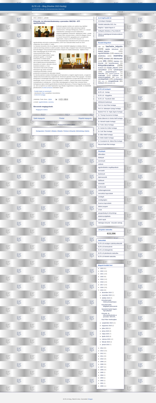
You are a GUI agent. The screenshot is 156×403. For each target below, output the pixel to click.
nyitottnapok (118, 70)
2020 (102, 276)
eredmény (102, 56)
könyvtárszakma (106, 65)
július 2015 (105, 328)
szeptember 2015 (107, 323)
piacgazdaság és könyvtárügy (107, 213)
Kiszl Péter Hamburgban (109, 319)
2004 (102, 375)
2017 (102, 285)
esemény (51, 102)
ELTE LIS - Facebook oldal (106, 99)
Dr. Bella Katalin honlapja (106, 138)
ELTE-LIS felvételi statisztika (107, 256)
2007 (102, 367)
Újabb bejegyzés (39, 118)
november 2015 (107, 295)
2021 (102, 274)
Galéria (87, 131)
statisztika (101, 73)
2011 (102, 356)
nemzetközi (102, 70)
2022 (102, 271)
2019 (102, 279)
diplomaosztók (102, 177)
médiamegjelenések (104, 190)
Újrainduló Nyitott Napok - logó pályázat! (109, 310)
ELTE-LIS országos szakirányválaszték (110, 243)
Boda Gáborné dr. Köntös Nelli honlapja (110, 118)
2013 (102, 351)
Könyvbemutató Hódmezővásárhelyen (109, 301)
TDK (99, 46)
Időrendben (101, 154)
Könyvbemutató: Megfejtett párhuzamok (109, 305)
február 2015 (106, 342)
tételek (117, 77)
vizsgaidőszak (113, 81)
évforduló (110, 83)
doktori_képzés (103, 51)
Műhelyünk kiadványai (105, 102)
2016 (102, 287)
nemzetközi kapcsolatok (105, 193)
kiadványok (101, 174)
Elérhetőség (80, 131)
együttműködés (43, 102)
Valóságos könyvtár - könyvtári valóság (110, 223)
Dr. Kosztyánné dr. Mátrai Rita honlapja (110, 141)
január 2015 (106, 344)
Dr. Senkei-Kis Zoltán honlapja (107, 128)
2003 (102, 378)
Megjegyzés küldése (42, 109)
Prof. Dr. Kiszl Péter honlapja (107, 105)
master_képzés (112, 68)
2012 (102, 353)
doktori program (103, 206)
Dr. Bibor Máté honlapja (105, 134)
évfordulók (101, 183)
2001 (102, 383)
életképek (101, 83)
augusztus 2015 (107, 325)
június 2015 (105, 331)
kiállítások (101, 180)
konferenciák (102, 187)
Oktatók (60, 131)
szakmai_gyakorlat (114, 73)
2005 (102, 372)
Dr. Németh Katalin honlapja (106, 121)
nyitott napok (102, 219)
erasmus (117, 53)
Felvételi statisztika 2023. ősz (107, 24)
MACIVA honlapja (40, 95)
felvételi (107, 59)
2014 (102, 348)
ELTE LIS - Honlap (104, 92)
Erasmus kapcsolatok (104, 203)
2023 (102, 268)
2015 (102, 290)
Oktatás (54, 131)
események (101, 161)
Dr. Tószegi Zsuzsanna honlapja (108, 115)
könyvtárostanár (114, 63)
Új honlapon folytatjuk (104, 21)
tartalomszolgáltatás (104, 77)
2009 (102, 361)
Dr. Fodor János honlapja (106, 125)
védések (100, 164)
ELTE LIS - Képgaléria (105, 95)
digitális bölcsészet (111, 49)
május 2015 (105, 334)
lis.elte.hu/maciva (47, 87)
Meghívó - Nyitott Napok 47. (106, 27)
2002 (102, 380)
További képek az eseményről (42, 91)
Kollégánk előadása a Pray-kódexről (109, 31)
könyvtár (100, 63)
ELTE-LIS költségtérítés (105, 250)
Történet (66, 131)
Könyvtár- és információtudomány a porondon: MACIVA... (109, 315)
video (103, 81)
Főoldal (61, 118)
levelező (100, 68)
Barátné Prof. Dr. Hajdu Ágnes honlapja (110, 112)
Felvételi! (48, 131)
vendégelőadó (103, 79)
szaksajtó (101, 75)
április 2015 (105, 336)
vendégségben (118, 79)
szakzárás (115, 75)
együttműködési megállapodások (108, 167)
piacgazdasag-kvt (111, 72)
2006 (102, 370)
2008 (102, 364)
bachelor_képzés (114, 46)
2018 (102, 282)
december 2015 (107, 292)
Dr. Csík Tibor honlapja (105, 131)
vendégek (101, 197)
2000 (102, 386)
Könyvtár (72, 131)
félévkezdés (118, 59)
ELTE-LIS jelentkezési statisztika (108, 253)
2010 (102, 359)
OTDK (100, 210)
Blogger (90, 399)
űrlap (43, 93)
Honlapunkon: (40, 131)
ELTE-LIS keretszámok (105, 246)
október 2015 (106, 298)
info (104, 61)
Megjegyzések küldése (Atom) (66, 124)
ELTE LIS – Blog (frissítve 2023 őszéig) (49, 6)
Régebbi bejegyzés (85, 118)
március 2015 (106, 339)
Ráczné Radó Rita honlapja (106, 144)
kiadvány (116, 61)
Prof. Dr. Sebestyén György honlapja (109, 108)
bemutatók (101, 170)
